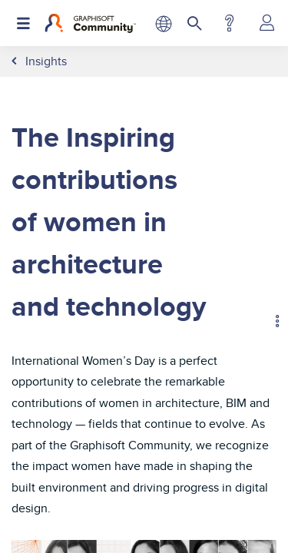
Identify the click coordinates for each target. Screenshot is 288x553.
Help (229, 23)
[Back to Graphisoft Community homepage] (90, 23)
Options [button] (270, 323)
